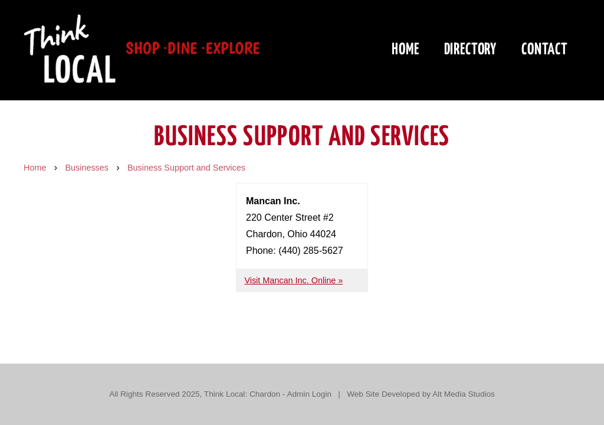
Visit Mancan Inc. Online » (293, 280)
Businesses (87, 167)
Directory (470, 50)
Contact (544, 50)
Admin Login (309, 394)
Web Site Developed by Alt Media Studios (421, 394)
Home (405, 50)
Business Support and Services (186, 167)
